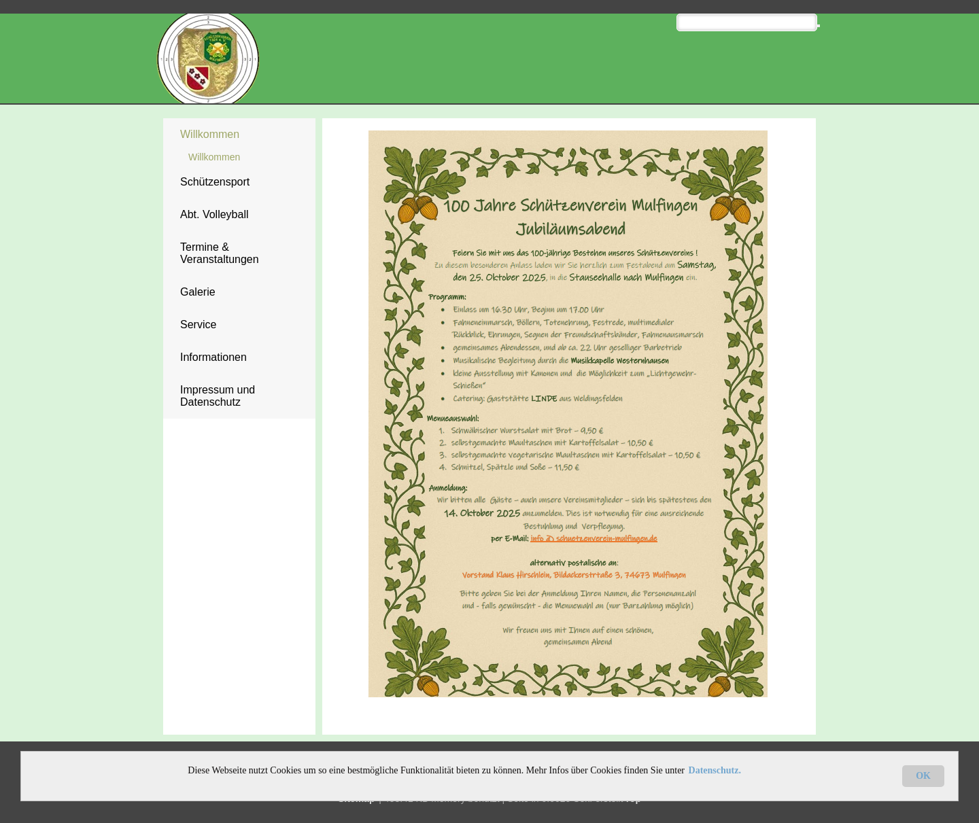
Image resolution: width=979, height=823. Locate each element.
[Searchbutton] (818, 25)
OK (923, 776)
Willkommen (209, 134)
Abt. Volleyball (214, 214)
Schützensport (215, 182)
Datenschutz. (715, 770)
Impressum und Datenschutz (217, 396)
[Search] (746, 22)
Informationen (213, 357)
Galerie (198, 292)
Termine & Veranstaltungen (219, 253)
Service (198, 324)
